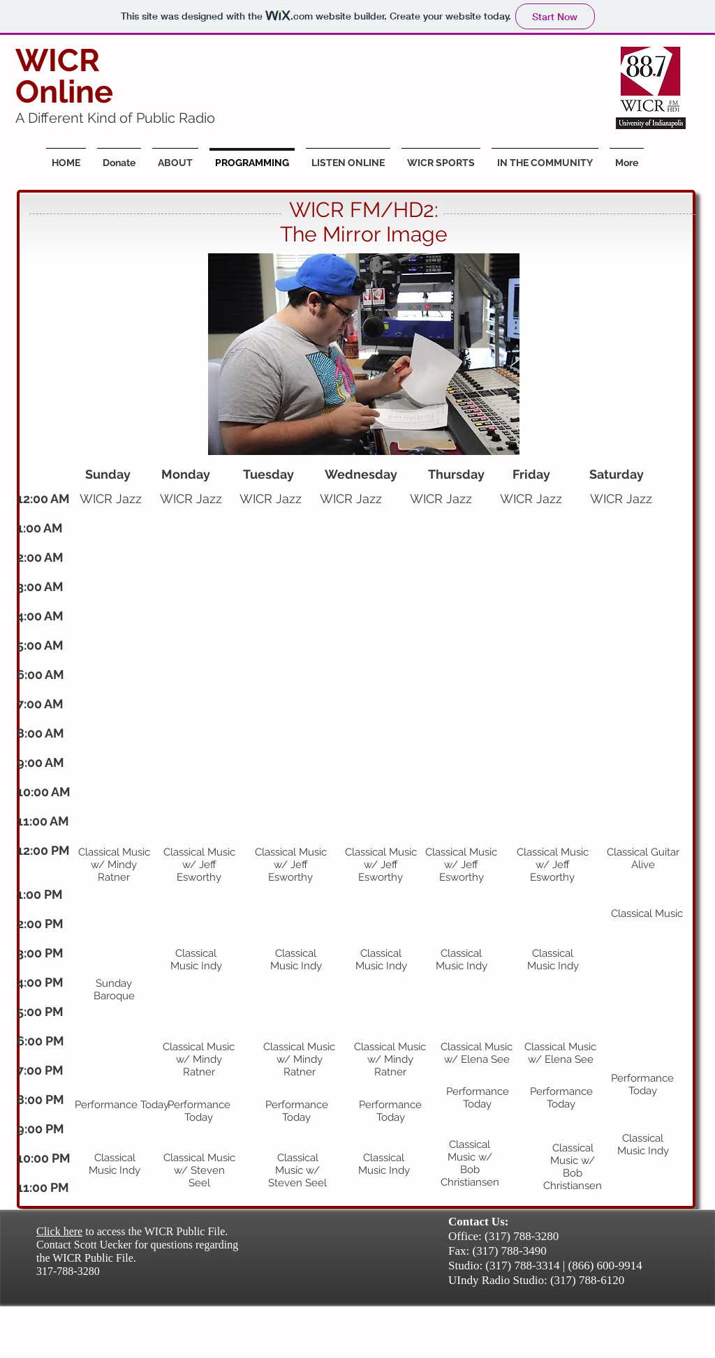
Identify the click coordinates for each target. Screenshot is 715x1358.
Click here (59, 1231)
